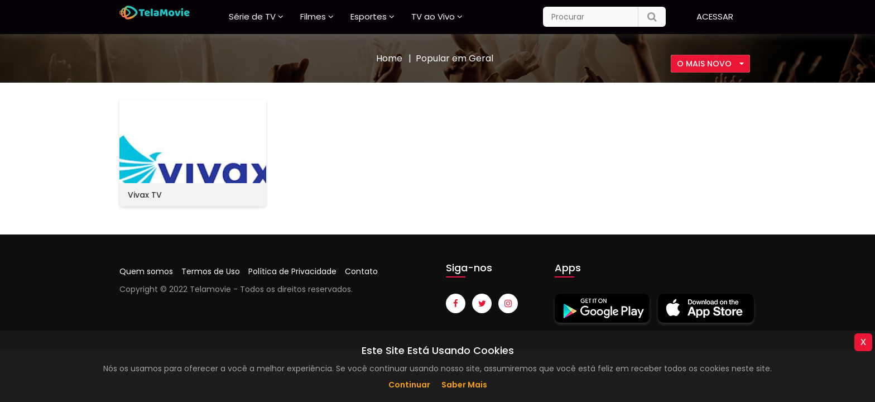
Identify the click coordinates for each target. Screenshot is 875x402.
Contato (361, 271)
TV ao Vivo (433, 16)
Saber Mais (464, 384)
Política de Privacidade (292, 271)
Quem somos (146, 271)
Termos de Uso (210, 271)
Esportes (368, 16)
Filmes (313, 16)
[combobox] (710, 64)
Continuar (409, 384)
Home (389, 58)
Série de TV (252, 16)
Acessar (714, 16)
